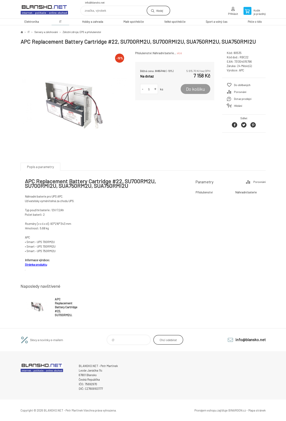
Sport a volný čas (216, 21)
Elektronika (31, 21)
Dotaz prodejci (242, 98)
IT (60, 21)
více (179, 53)
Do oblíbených (242, 85)
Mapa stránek (257, 410)
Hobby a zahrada (92, 21)
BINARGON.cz (237, 410)
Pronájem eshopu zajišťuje (211, 410)
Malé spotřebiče (133, 21)
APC (241, 70)
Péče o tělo (255, 21)
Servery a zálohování (46, 32)
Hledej (159, 10)
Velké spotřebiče (175, 21)
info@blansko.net (95, 2)
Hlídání (238, 105)
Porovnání (240, 92)
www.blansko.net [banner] (44, 9)
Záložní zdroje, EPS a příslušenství (82, 32)
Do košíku (195, 89)
